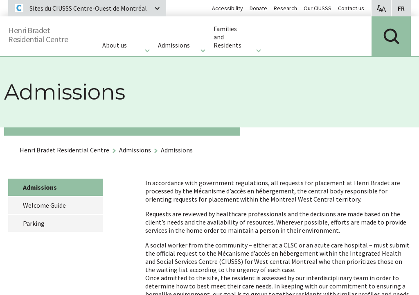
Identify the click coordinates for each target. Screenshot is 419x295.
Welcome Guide (44, 205)
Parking (34, 223)
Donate (258, 8)
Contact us (351, 8)
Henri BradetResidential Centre (45, 33)
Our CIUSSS (317, 8)
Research (285, 8)
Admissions (135, 150)
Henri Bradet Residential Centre (64, 150)
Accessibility (227, 8)
